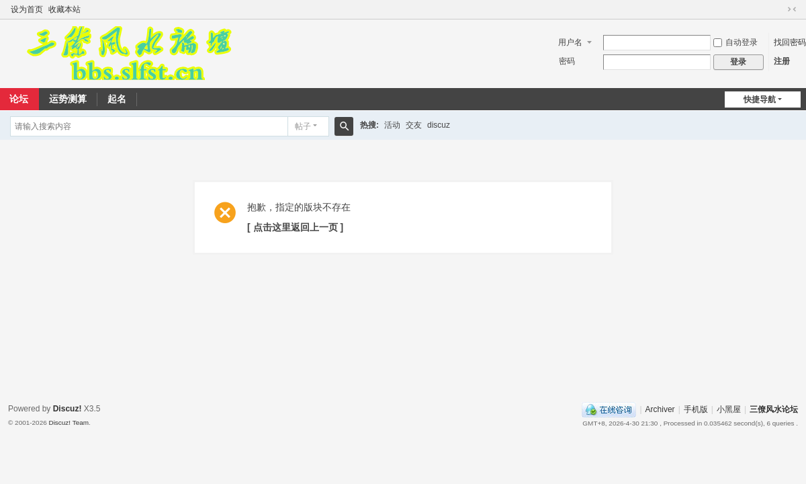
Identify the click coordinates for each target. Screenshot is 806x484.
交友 (414, 125)
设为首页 (27, 9)
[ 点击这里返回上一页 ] (295, 227)
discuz (438, 125)
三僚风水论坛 (774, 409)
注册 (782, 61)
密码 (567, 61)
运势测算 (68, 98)
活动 (392, 125)
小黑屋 (729, 409)
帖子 (303, 126)
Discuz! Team (68, 422)
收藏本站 (64, 9)
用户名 (570, 42)
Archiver (660, 409)
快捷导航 (760, 99)
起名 (116, 98)
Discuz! (67, 408)
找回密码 (790, 42)
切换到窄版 (792, 9)
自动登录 (735, 42)
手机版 (696, 409)
